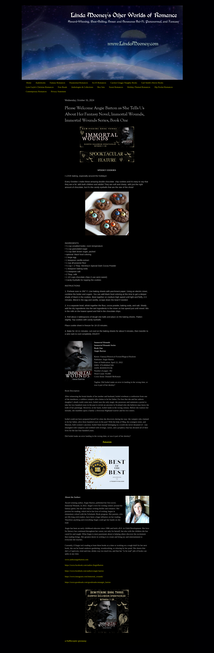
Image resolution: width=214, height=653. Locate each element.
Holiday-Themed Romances (138, 87)
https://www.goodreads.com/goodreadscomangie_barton (88, 582)
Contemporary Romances (36, 91)
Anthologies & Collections (82, 87)
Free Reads (62, 87)
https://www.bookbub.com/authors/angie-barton (84, 571)
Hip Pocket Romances (163, 87)
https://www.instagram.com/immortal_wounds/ (84, 576)
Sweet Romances (116, 87)
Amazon (107, 441)
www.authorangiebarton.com (76, 559)
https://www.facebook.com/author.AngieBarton (84, 565)
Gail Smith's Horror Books (152, 83)
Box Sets (101, 87)
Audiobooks (40, 83)
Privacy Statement (58, 91)
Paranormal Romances (78, 83)
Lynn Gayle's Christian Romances (40, 87)
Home (28, 83)
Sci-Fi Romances (99, 83)
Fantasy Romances (57, 83)
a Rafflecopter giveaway (75, 641)
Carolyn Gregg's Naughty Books (123, 83)
